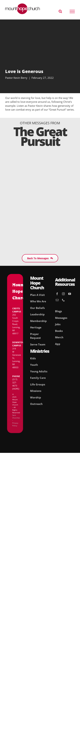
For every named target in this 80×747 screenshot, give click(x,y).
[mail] (57, 300)
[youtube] (69, 293)
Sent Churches (16, 416)
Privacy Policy (15, 424)
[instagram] (63, 293)
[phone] (63, 300)
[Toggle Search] (60, 11)
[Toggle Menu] (72, 11)
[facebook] (57, 293)
